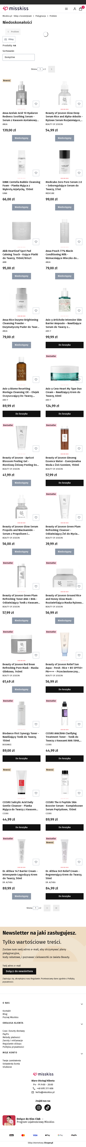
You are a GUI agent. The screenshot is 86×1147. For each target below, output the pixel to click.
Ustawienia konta (11, 1063)
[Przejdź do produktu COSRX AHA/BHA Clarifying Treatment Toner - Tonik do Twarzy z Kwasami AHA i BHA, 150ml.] (65, 713)
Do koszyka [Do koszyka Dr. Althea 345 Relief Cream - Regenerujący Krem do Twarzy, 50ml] (64, 896)
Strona (34, 69)
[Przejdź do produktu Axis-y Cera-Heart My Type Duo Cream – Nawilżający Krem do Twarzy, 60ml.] (65, 368)
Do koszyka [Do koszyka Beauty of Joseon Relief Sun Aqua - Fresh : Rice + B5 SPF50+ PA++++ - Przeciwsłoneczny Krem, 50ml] (64, 689)
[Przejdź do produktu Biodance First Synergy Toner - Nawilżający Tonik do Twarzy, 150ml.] (22, 713)
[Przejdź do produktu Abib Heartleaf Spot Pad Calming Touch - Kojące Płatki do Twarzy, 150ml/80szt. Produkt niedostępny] (22, 231)
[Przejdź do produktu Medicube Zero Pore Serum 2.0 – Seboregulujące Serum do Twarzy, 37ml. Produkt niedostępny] (65, 162)
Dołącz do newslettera (19, 971)
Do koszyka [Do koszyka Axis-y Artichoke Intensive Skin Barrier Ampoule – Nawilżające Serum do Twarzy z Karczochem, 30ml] (64, 345)
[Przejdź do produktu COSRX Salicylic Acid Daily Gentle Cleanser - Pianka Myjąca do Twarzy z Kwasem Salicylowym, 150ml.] (22, 782)
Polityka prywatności (13, 1047)
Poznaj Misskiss (10, 1017)
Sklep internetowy (40, 1143)
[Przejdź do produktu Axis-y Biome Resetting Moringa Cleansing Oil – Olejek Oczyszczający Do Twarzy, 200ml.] (22, 368)
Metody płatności (11, 1037)
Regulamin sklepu (12, 1043)
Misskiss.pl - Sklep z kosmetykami (17, 16)
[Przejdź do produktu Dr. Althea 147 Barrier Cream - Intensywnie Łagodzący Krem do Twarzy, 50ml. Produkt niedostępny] (22, 851)
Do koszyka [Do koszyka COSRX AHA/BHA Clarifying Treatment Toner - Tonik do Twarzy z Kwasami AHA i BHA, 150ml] (64, 758)
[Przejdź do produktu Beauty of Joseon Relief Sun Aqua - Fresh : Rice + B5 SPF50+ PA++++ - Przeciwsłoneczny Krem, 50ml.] (65, 644)
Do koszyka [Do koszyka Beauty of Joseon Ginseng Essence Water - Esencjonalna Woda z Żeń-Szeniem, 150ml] (64, 482)
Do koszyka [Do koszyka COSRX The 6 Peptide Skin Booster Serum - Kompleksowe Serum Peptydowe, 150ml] (64, 827)
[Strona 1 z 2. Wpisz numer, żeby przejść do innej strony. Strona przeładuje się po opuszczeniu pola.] (40, 69)
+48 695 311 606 (45, 1088)
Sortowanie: (8, 51)
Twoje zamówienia (12, 1060)
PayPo (6, 1034)
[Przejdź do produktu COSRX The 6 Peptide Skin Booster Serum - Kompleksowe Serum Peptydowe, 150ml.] (65, 782)
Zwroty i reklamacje (13, 1040)
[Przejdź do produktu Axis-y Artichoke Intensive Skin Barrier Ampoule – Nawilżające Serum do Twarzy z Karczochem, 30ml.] (65, 299)
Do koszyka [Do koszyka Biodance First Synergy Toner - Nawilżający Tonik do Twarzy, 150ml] (21, 758)
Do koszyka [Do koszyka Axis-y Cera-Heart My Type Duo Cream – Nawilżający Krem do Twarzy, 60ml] (64, 414)
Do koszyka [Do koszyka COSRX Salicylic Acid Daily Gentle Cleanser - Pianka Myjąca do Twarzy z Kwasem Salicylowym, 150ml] (21, 827)
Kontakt (7, 1011)
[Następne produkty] (47, 908)
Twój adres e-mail (12, 965)
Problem (53, 16)
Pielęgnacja (41, 16)
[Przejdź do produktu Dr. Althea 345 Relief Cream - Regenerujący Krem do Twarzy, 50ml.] (65, 851)
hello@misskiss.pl (45, 1092)
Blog (5, 1014)
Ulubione (7, 1067)
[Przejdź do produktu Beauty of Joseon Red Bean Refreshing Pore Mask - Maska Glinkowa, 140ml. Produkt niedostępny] (22, 644)
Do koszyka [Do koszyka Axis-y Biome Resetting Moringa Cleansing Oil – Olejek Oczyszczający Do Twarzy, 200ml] (21, 414)
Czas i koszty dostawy (14, 1031)
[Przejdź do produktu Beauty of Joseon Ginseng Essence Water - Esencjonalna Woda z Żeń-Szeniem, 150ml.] (65, 437)
